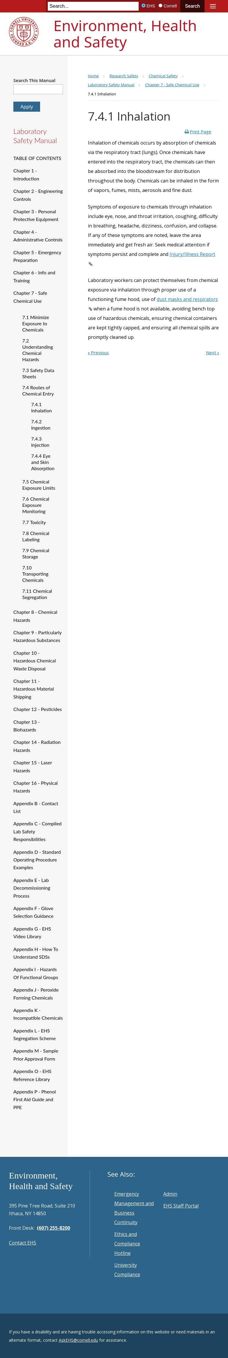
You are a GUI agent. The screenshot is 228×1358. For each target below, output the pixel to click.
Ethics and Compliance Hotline (127, 1243)
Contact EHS (22, 1243)
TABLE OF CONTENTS (37, 158)
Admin (170, 1194)
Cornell (170, 6)
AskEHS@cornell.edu (78, 1340)
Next (212, 352)
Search (192, 6)
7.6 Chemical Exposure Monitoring (35, 505)
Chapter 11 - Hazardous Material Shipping (33, 688)
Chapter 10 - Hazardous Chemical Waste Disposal (34, 660)
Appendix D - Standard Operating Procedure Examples (37, 859)
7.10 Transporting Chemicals (35, 574)
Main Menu (213, 6)
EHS (151, 6)
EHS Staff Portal (181, 1205)
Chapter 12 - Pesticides (37, 709)
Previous (98, 352)
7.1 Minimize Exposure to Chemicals (35, 323)
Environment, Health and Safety (125, 33)
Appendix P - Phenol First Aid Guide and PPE (34, 1099)
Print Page (200, 131)
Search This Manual (34, 80)
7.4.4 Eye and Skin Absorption (42, 462)
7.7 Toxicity (34, 522)
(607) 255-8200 (53, 1228)
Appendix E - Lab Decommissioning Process (31, 888)
